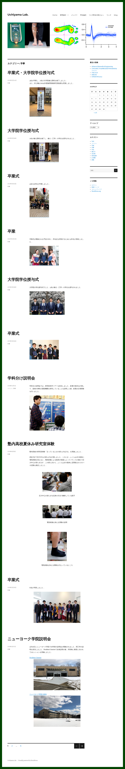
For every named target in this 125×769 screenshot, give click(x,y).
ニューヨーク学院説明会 (29, 639)
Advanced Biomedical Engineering (102, 66)
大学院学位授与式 (23, 130)
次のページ (81, 748)
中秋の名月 (95, 73)
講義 (93, 160)
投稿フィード (95, 187)
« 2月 (95, 113)
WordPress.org (96, 191)
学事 (9, 83)
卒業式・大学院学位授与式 (31, 72)
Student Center (35, 658)
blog (115, 15)
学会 (93, 149)
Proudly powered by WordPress (28, 760)
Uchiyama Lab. (18, 14)
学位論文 (83, 15)
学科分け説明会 (21, 378)
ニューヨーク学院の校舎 (38, 694)
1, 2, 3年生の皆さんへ (96, 15)
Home (54, 15)
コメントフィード (97, 189)
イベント (10, 388)
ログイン (94, 185)
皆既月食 (94, 75)
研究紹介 (63, 15)
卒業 (11, 231)
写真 (93, 145)
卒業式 (13, 176)
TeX (93, 141)
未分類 (93, 154)
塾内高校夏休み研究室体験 (31, 443)
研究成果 (94, 156)
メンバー (74, 15)
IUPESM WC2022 (97, 77)
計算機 (93, 158)
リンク (109, 15)
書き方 (93, 151)
